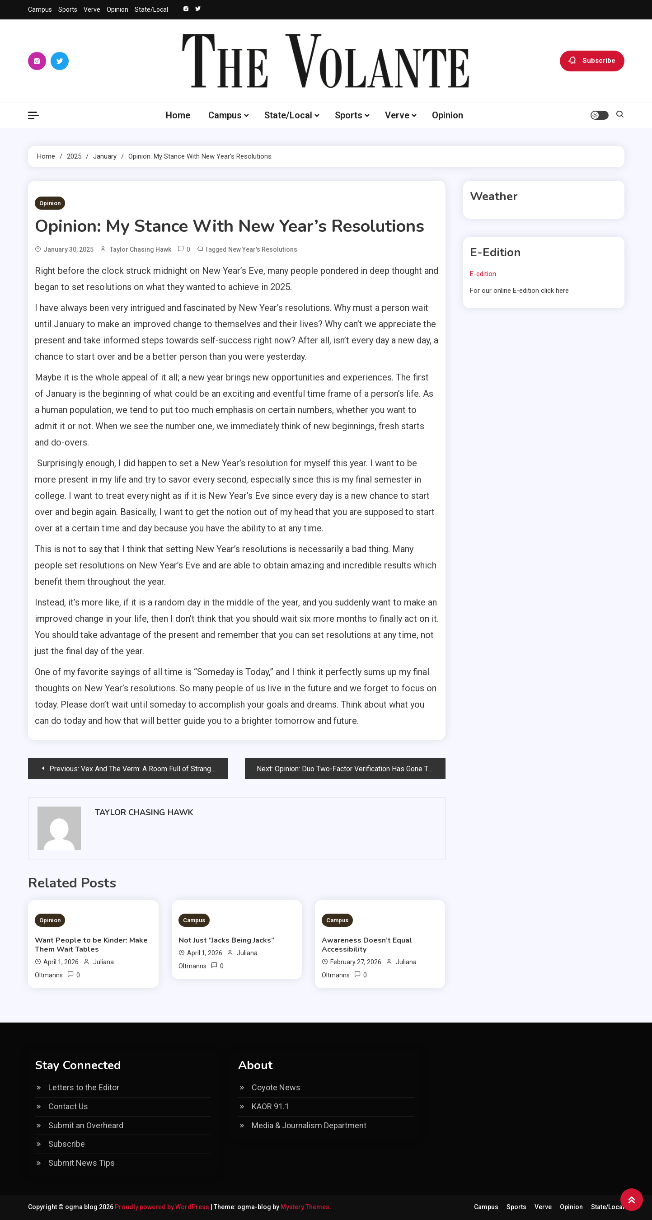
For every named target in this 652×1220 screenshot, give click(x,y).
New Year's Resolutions (262, 249)
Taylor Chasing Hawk (140, 249)
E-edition (483, 274)
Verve (92, 9)
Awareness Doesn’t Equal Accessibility (367, 945)
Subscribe (592, 61)
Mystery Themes (305, 1207)
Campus (40, 9)
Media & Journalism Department (309, 1125)
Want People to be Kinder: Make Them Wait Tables (91, 945)
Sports (67, 9)
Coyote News (276, 1087)
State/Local (151, 9)
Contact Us (68, 1106)
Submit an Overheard (85, 1125)
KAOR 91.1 (270, 1106)
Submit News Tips (81, 1163)
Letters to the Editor (83, 1087)
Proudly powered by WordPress (163, 1207)
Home (178, 115)
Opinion (117, 9)
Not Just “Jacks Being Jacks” (226, 940)
